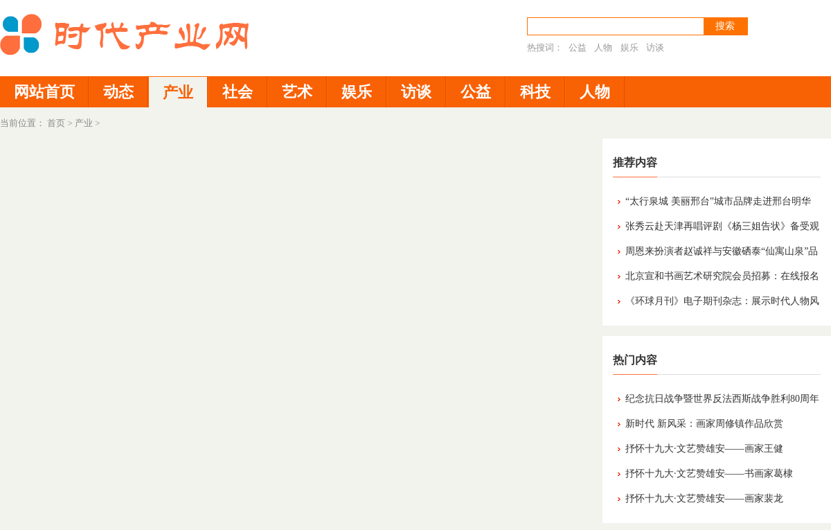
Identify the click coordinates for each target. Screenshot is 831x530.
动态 (118, 91)
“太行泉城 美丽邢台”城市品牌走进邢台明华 (718, 201)
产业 (178, 92)
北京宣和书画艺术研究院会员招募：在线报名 (722, 276)
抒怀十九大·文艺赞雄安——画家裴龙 (704, 498)
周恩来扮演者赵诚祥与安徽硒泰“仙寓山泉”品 (721, 251)
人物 (603, 47)
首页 (56, 123)
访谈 (655, 47)
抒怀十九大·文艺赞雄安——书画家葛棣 (709, 473)
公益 (578, 47)
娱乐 (629, 47)
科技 (535, 91)
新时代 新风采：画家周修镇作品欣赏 (704, 423)
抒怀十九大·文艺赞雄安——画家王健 (704, 448)
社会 (237, 91)
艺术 (297, 91)
